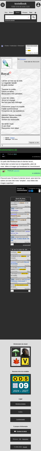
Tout (26, 206)
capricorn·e (14, 227)
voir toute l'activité (26, 244)
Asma (29, 48)
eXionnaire (14, 214)
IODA (19, 252)
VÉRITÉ (23, 256)
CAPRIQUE (22, 269)
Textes (7, 45)
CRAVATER (24, 273)
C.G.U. (20, 411)
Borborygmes (14, 210)
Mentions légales (21, 403)
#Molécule (20, 267)
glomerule (13, 261)
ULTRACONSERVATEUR (21, 284)
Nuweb (25, 446)
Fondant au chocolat (33, 53)
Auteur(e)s (13, 45)
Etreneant (21, 45)
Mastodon (25, 438)
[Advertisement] (20, 32)
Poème (12, 138)
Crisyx (12, 208)
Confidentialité (20, 419)
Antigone (21, 202)
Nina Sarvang (14, 225)
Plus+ (28, 206)
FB (20, 438)
